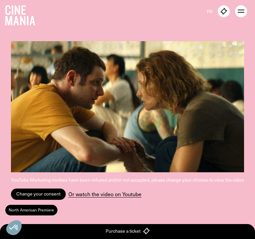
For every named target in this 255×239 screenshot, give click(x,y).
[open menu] (241, 11)
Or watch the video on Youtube (104, 194)
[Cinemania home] (23, 14)
